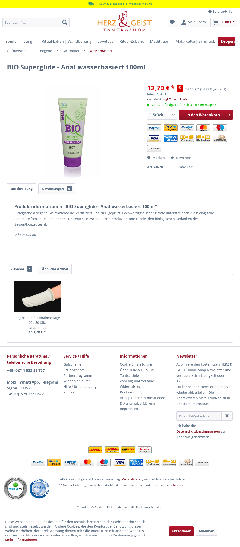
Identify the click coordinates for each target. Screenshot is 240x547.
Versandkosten (132, 479)
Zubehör (21, 269)
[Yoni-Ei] (11, 41)
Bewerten (181, 157)
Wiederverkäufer (77, 381)
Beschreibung (22, 188)
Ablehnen (206, 531)
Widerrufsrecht (132, 386)
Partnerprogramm (78, 375)
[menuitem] (36, 22)
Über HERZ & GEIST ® (137, 370)
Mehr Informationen (21, 539)
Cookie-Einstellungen (136, 364)
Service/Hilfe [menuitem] (220, 11)
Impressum (129, 409)
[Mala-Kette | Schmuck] (195, 41)
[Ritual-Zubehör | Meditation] (144, 41)
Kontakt (70, 392)
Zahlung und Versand (137, 381)
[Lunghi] (29, 41)
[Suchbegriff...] (36, 22)
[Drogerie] (229, 41)
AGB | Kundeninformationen (142, 398)
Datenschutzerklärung (137, 403)
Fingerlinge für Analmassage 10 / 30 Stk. (37, 320)
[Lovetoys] (105, 41)
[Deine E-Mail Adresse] (199, 416)
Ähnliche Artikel (55, 269)
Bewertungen (57, 188)
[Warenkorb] (223, 22)
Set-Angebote (74, 370)
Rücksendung (131, 392)
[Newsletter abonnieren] (227, 416)
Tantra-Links (130, 375)
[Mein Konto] (193, 22)
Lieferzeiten (177, 485)
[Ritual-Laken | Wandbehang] (66, 41)
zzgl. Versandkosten (176, 99)
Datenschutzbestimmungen (198, 431)
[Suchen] (65, 22)
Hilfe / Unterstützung (80, 386)
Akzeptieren (181, 531)
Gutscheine (72, 364)
